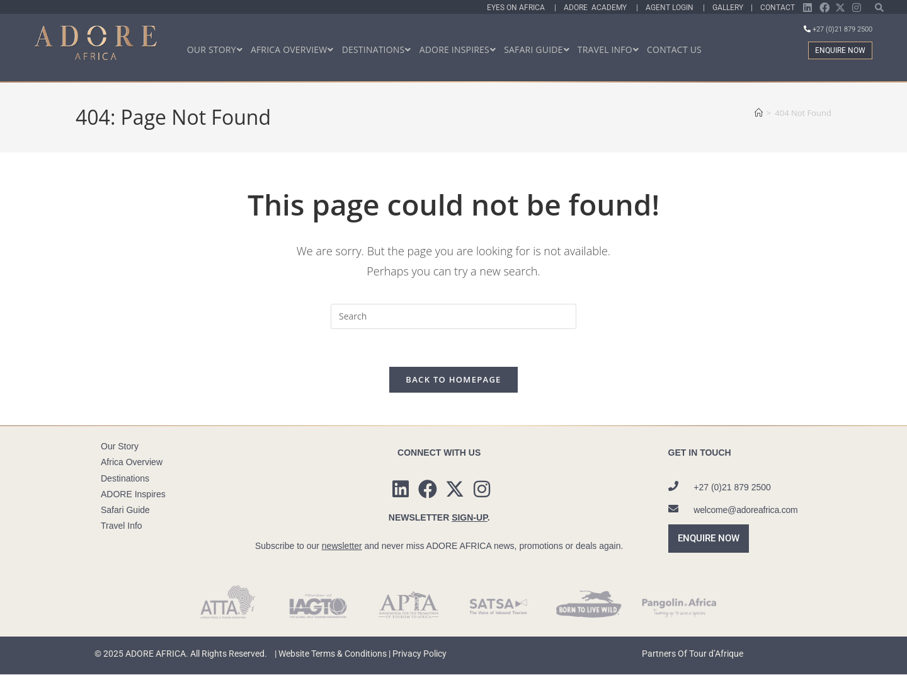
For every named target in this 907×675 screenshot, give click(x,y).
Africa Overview (132, 463)
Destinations (125, 478)
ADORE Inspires (133, 494)
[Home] (759, 112)
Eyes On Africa (520, 7)
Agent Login (674, 7)
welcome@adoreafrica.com (745, 510)
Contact (777, 7)
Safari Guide (125, 510)
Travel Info (121, 526)
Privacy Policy (419, 654)
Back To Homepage (453, 380)
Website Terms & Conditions (332, 654)
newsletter (342, 546)
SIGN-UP (470, 517)
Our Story (120, 447)
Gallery (729, 7)
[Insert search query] (453, 316)
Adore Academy (600, 7)
